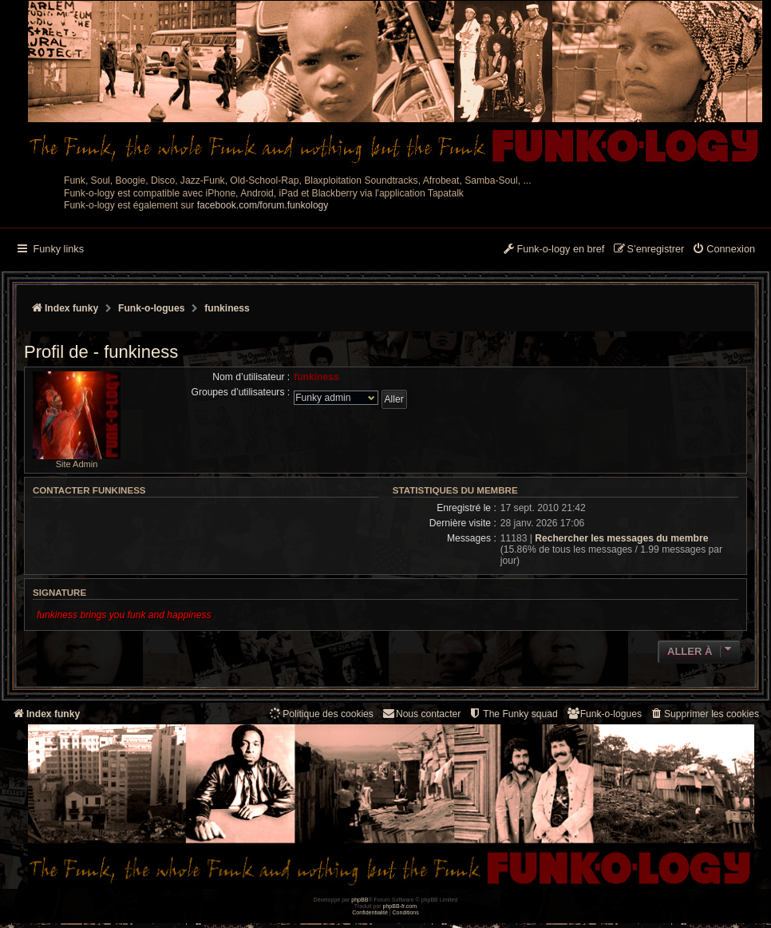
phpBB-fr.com (400, 906)
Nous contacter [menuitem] (421, 714)
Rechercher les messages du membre (621, 538)
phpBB (359, 899)
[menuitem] (723, 250)
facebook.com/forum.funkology (263, 205)
